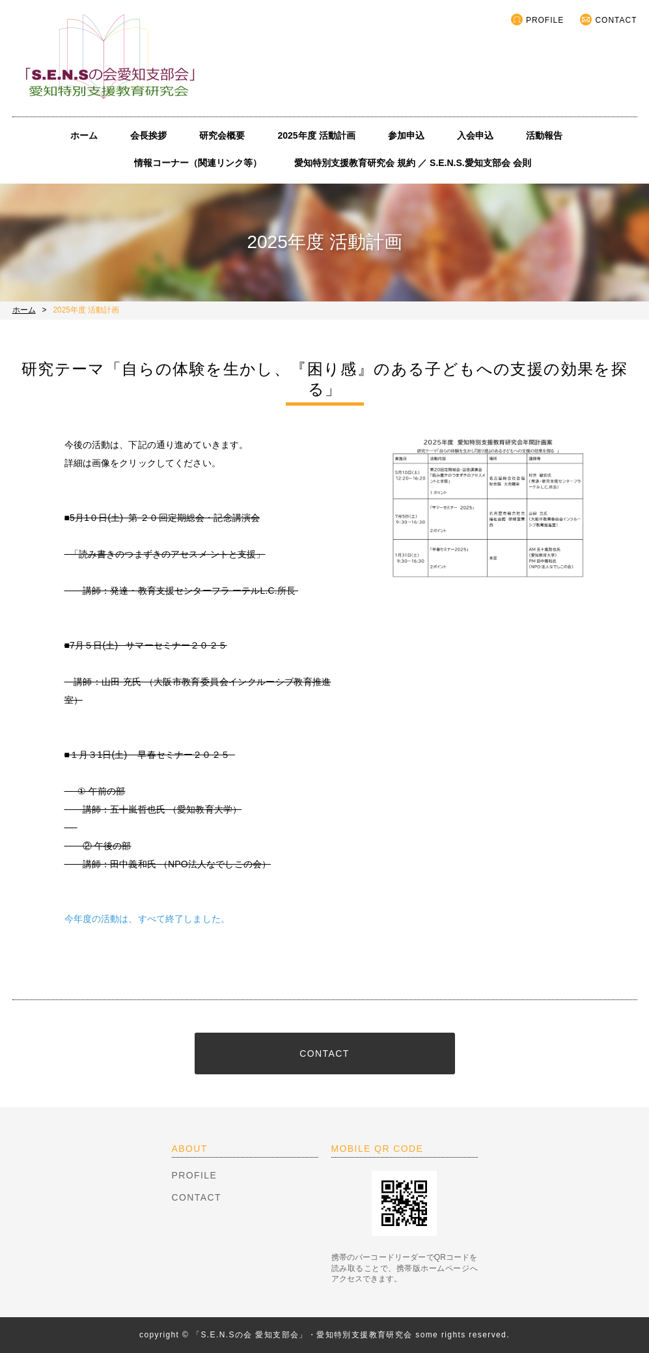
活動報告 (544, 135)
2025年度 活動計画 (316, 135)
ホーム (84, 135)
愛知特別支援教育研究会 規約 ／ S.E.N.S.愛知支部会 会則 (412, 163)
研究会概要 (222, 135)
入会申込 (475, 135)
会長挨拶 (148, 135)
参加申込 (406, 135)
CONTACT (616, 20)
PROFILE (545, 20)
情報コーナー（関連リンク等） (198, 163)
